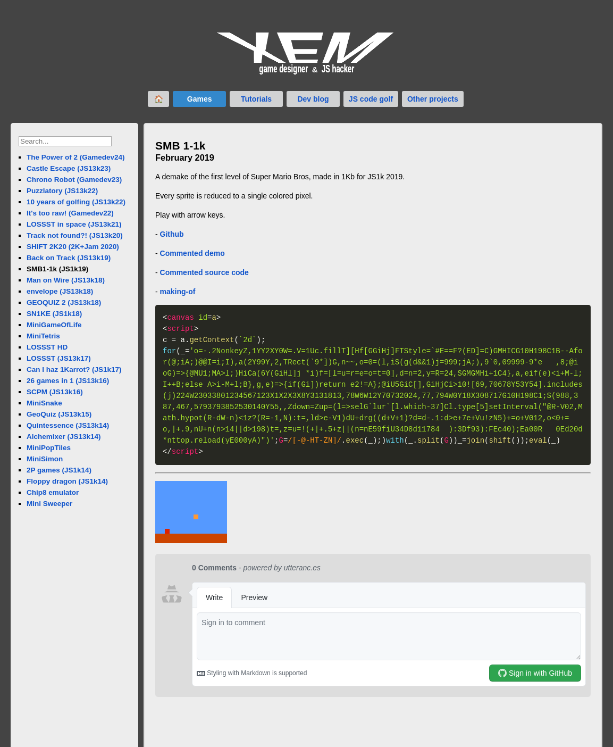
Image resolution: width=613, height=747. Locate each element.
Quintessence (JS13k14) (68, 425)
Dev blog (313, 99)
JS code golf (371, 99)
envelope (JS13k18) (60, 291)
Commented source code (204, 272)
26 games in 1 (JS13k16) (68, 381)
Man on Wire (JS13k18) (66, 280)
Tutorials (256, 99)
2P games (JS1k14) (59, 470)
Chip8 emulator (53, 492)
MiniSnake (44, 403)
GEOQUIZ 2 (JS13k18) (64, 302)
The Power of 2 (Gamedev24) (76, 157)
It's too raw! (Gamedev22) (70, 213)
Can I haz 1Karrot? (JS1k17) (74, 370)
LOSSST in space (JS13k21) (74, 224)
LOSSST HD (47, 347)
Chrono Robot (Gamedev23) (74, 180)
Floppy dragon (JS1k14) (67, 481)
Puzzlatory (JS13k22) (62, 191)
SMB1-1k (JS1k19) (57, 269)
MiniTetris (43, 336)
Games (199, 99)
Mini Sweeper (49, 504)
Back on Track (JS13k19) (69, 258)
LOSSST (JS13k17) (59, 358)
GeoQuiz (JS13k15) (59, 414)
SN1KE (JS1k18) (54, 314)
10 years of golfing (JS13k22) (76, 202)
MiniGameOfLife (54, 325)
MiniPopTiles (49, 448)
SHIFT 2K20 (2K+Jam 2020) (73, 247)
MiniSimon (45, 459)
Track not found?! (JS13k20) (75, 235)
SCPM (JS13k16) (55, 392)
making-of (178, 291)
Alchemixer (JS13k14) (64, 437)
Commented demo (192, 253)
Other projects (432, 99)
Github (172, 234)
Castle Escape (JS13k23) (69, 168)
